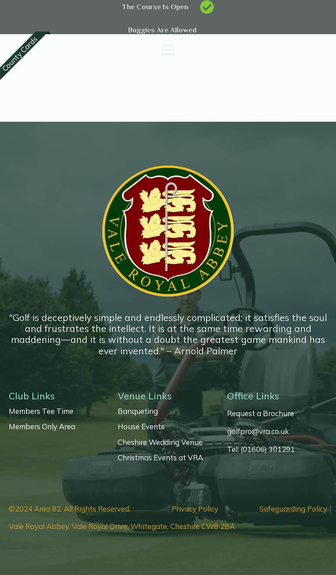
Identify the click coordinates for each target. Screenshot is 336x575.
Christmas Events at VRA (160, 457)
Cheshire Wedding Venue (160, 442)
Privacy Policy (195, 508)
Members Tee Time (41, 411)
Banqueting (138, 411)
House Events (141, 426)
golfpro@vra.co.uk (258, 431)
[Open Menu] (168, 50)
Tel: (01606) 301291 (261, 449)
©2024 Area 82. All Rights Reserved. (69, 508)
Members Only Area (42, 426)
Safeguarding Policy (293, 508)
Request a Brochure (260, 413)
